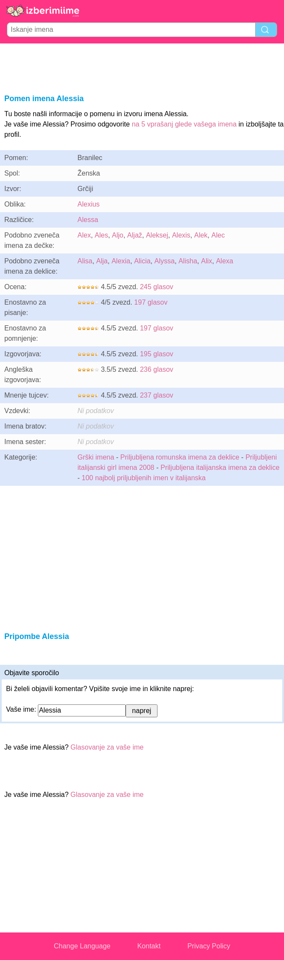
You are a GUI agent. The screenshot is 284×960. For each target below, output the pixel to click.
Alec (218, 235)
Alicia (142, 261)
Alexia (120, 261)
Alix (206, 261)
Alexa (224, 261)
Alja (102, 261)
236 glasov (156, 369)
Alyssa (164, 261)
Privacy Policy (208, 946)
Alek (200, 235)
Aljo (117, 235)
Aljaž (134, 235)
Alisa (85, 261)
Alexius (88, 204)
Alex (84, 235)
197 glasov (150, 302)
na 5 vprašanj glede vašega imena (184, 124)
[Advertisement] (142, 67)
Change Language (82, 946)
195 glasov (156, 354)
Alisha (188, 261)
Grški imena (95, 457)
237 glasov (156, 395)
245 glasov (156, 286)
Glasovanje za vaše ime (107, 747)
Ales (101, 235)
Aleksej (157, 235)
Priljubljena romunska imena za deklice (180, 457)
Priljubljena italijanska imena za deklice (220, 467)
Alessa (87, 219)
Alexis (181, 235)
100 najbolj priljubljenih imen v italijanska (144, 478)
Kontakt (149, 946)
